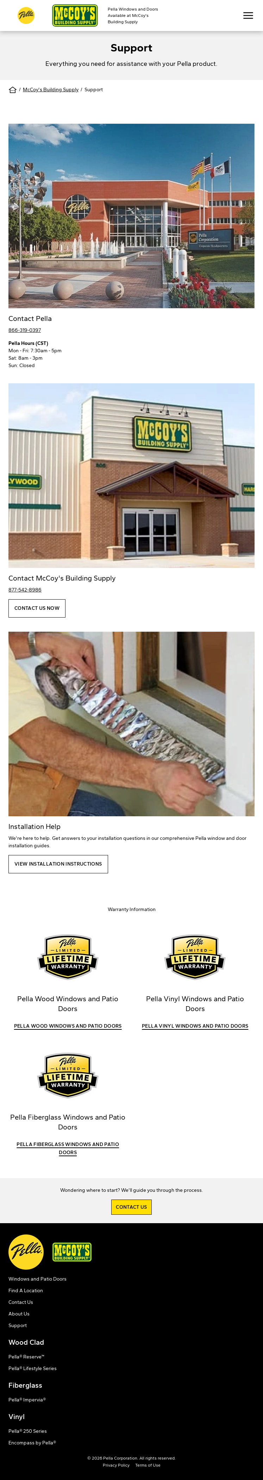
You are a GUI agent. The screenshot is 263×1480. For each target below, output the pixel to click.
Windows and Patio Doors (37, 1279)
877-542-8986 (25, 590)
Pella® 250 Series (27, 1431)
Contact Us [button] (131, 1207)
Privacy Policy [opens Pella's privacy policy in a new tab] (116, 1465)
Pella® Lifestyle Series (32, 1368)
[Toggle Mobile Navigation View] (248, 15)
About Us (19, 1314)
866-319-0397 (24, 330)
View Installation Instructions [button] (58, 864)
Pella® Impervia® (27, 1400)
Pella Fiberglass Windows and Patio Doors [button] (68, 1148)
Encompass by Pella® (32, 1443)
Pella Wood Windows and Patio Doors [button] (68, 1026)
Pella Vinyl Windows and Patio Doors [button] (195, 1026)
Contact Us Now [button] (37, 608)
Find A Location (25, 1291)
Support (17, 1326)
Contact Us (20, 1302)
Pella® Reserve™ (26, 1357)
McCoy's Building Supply (51, 90)
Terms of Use (148, 1465)
